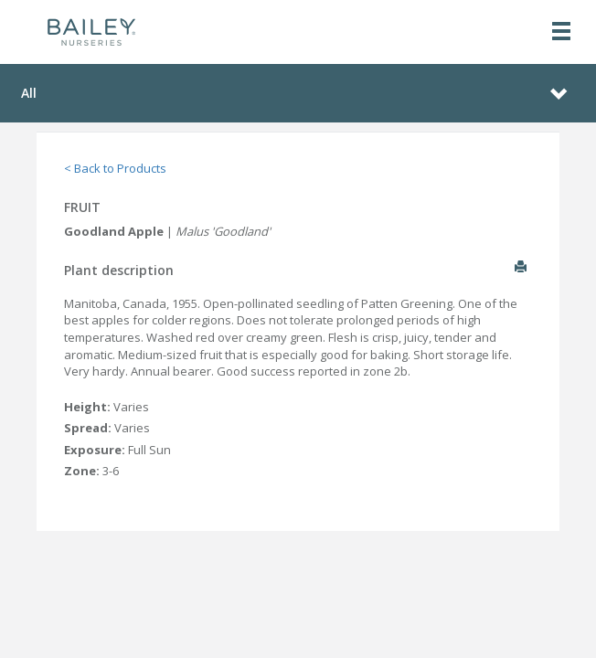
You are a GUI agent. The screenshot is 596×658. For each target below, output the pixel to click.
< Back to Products (115, 168)
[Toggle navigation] (561, 32)
